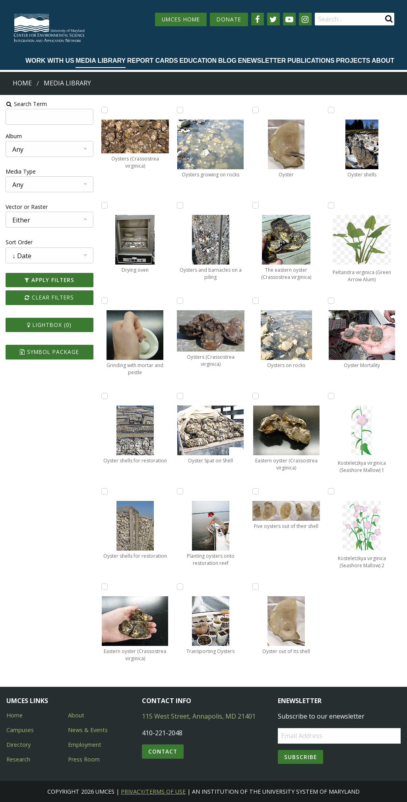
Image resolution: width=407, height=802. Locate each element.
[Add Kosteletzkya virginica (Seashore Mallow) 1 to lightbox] (331, 396)
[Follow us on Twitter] (273, 19)
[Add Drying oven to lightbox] (104, 205)
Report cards (152, 60)
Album (13, 136)
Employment (84, 744)
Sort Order (18, 242)
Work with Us (49, 60)
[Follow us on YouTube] (289, 19)
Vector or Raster (26, 207)
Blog (227, 60)
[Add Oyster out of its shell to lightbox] (255, 587)
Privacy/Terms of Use (153, 791)
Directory (18, 744)
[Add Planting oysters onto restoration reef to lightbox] (180, 491)
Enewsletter (262, 60)
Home (22, 83)
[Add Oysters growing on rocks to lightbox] (180, 110)
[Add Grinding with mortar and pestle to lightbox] (104, 301)
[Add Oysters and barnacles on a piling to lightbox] (180, 205)
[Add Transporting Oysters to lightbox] (180, 587)
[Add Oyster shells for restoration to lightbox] (104, 396)
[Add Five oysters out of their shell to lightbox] (255, 491)
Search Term (26, 104)
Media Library (101, 60)
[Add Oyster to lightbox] (255, 110)
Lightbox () (49, 325)
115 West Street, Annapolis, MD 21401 (199, 716)
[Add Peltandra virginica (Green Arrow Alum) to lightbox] (331, 205)
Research (18, 759)
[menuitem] (49, 61)
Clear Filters (49, 297)
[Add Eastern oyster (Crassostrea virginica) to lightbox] (104, 587)
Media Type (20, 171)
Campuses (20, 730)
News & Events (88, 730)
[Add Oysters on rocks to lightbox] (255, 301)
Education (198, 60)
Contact (162, 751)
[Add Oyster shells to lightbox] (331, 110)
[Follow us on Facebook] (257, 19)
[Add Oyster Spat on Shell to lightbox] (180, 396)
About (383, 60)
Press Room (84, 759)
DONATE (229, 19)
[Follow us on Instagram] (305, 19)
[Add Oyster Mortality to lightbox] (331, 301)
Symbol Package (49, 352)
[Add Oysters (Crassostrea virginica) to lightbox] (104, 110)
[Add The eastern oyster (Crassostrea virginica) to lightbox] (255, 205)
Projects (353, 60)
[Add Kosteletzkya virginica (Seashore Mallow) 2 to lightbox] (331, 491)
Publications (311, 60)
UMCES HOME (181, 19)
